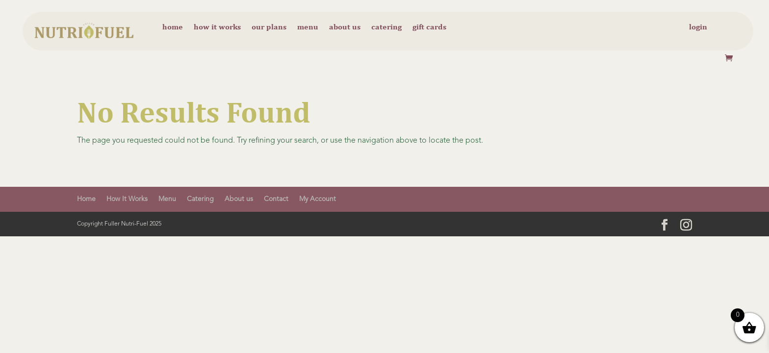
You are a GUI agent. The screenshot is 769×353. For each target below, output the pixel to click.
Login (698, 27)
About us (344, 27)
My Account (317, 199)
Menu (307, 27)
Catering (386, 27)
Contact (276, 199)
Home (172, 27)
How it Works (217, 27)
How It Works (127, 199)
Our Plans (269, 27)
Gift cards (429, 27)
